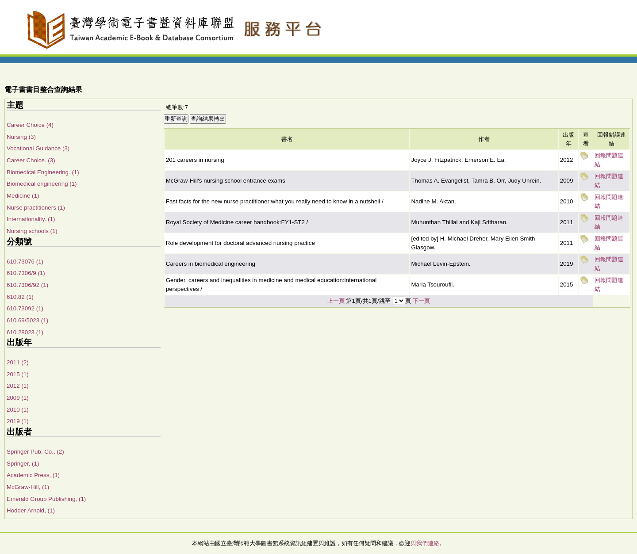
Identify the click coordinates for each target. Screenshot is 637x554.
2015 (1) (18, 374)
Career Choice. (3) (31, 160)
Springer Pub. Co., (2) (35, 451)
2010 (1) (18, 409)
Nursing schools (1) (32, 231)
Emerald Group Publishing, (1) (46, 499)
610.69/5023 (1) (27, 320)
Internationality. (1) (31, 219)
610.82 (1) (20, 297)
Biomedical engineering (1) (42, 183)
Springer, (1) (23, 463)
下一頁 (421, 301)
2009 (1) (18, 397)
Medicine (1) (23, 195)
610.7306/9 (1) (26, 273)
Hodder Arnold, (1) (31, 510)
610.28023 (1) (25, 332)
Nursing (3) (21, 137)
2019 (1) (18, 421)
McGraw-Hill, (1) (28, 487)
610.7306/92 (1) (27, 285)
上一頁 (336, 301)
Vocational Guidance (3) (38, 148)
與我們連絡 (425, 543)
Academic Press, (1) (33, 475)
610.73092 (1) (25, 308)
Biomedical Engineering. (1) (43, 172)
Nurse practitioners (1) (36, 207)
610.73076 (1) (25, 261)
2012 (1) (18, 385)
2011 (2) (18, 362)
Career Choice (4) (30, 125)
